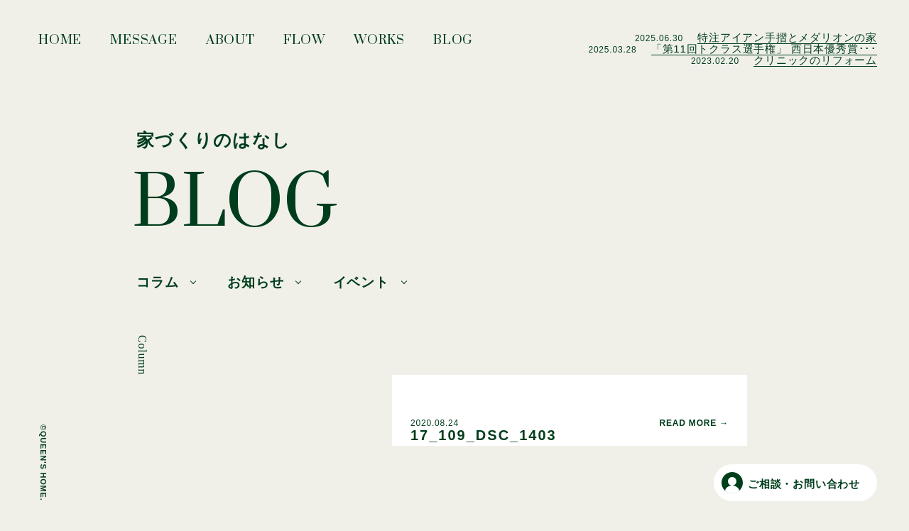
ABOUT (230, 44)
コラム (157, 282)
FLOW (304, 44)
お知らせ (255, 282)
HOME (60, 44)
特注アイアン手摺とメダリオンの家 (787, 37)
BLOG (453, 44)
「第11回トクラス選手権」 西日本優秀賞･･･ (764, 49)
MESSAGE (144, 44)
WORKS (379, 44)
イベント (361, 282)
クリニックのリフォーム (815, 60)
